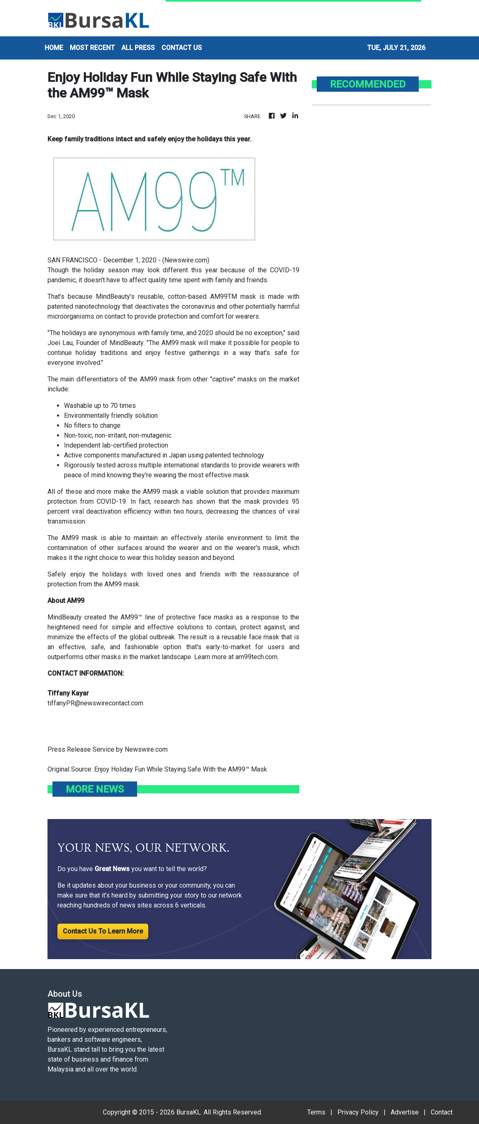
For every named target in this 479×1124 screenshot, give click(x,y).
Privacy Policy (358, 1112)
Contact (442, 1112)
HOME (54, 48)
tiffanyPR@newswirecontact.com (95, 703)
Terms (316, 1112)
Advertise (405, 1112)
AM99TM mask (233, 296)
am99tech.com (256, 657)
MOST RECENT (92, 48)
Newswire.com (185, 260)
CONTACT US (181, 48)
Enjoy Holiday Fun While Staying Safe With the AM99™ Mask (181, 769)
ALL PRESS (138, 48)
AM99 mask (121, 584)
